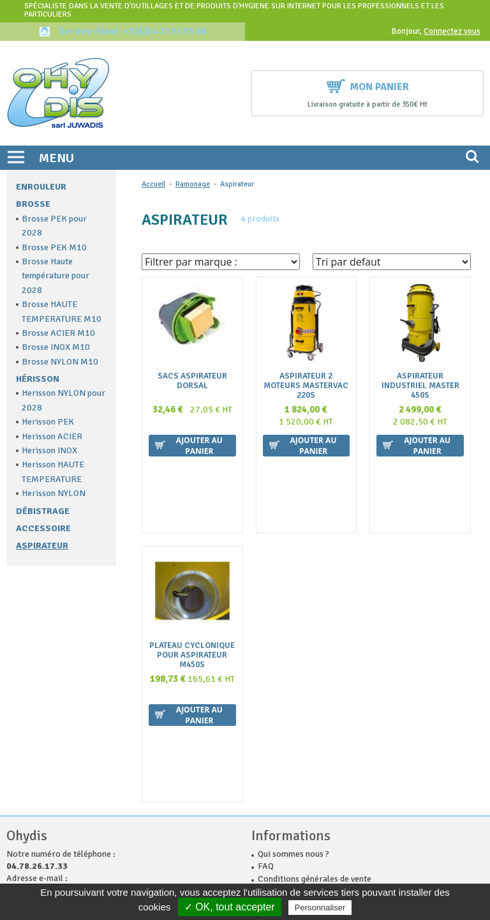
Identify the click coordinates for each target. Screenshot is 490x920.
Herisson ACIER (52, 436)
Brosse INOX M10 (56, 347)
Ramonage (192, 184)
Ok (427, 864)
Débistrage (43, 511)
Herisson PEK (48, 421)
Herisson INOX (49, 450)
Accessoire (43, 528)
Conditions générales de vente (314, 742)
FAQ (266, 729)
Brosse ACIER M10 (58, 333)
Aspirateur (42, 545)
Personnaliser (320, 907)
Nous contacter (287, 755)
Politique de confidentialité (309, 804)
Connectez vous (452, 31)
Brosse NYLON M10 (60, 361)
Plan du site (280, 792)
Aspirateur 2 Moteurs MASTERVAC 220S (306, 386)
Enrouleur (41, 186)
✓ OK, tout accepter (229, 906)
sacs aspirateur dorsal (192, 381)
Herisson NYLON (53, 493)
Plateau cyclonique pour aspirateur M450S (192, 587)
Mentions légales (290, 779)
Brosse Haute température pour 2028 (55, 276)
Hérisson (37, 378)
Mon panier (368, 85)
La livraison (280, 767)
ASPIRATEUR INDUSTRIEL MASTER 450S (420, 386)
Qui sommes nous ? (293, 717)
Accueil (153, 184)
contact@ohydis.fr (45, 753)
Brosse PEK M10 (54, 247)
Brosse (33, 204)
